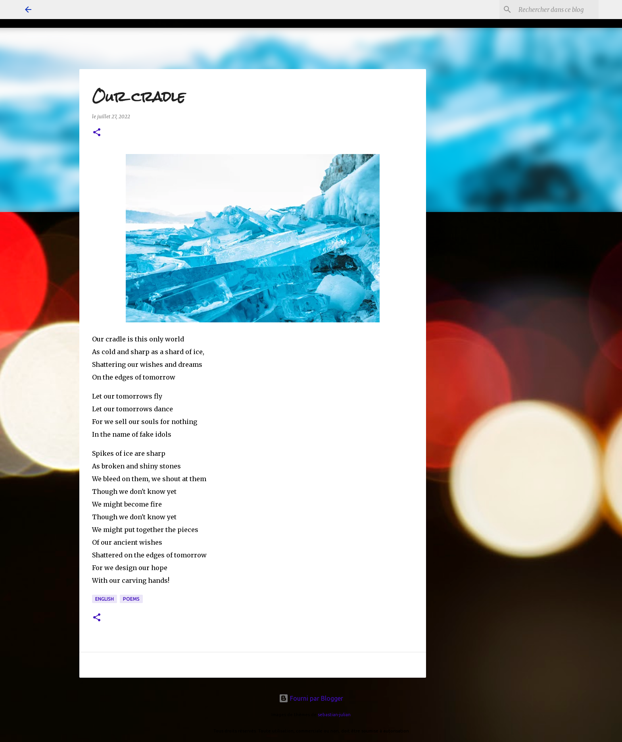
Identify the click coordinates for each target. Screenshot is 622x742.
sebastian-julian (334, 714)
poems (131, 598)
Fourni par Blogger (311, 698)
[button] (97, 132)
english (104, 598)
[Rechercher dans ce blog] (557, 9)
